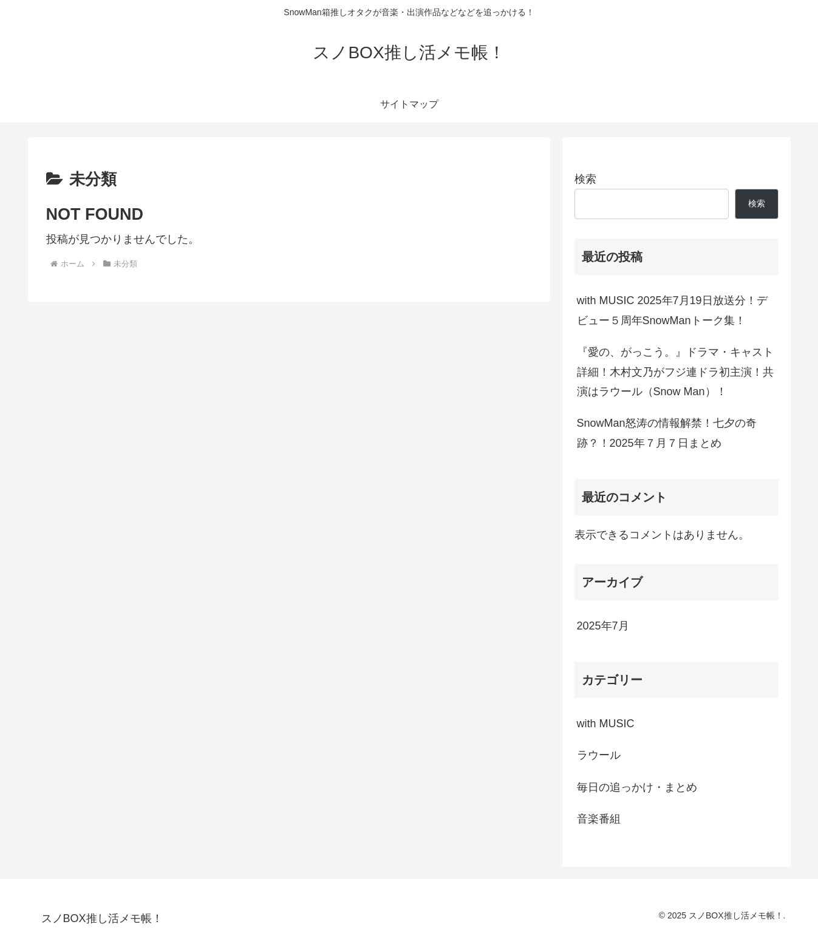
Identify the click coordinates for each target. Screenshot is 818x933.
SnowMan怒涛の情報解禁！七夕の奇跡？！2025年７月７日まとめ (667, 433)
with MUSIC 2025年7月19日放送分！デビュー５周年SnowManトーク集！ (672, 310)
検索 (585, 179)
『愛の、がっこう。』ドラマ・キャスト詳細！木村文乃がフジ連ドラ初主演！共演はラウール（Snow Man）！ (675, 372)
